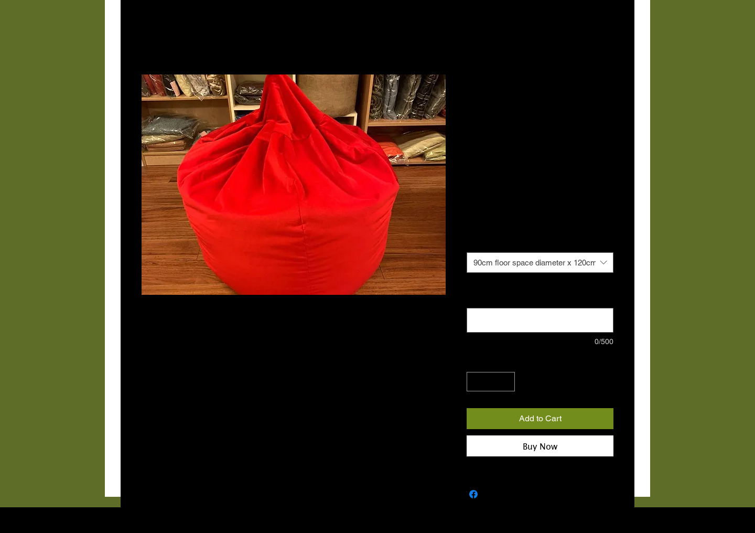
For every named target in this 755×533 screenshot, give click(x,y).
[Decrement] (474, 381)
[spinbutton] (490, 381)
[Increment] (506, 381)
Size (474, 242)
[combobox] (540, 262)
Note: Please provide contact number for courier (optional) (533, 293)
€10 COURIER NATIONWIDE (515, 211)
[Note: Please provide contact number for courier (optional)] (540, 320)
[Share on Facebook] (473, 494)
